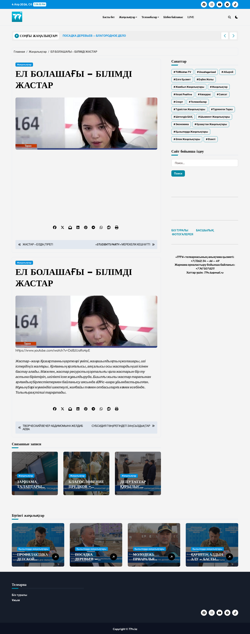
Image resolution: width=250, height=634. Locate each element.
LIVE (191, 17)
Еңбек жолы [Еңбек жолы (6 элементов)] (206, 79)
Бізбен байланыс (173, 17)
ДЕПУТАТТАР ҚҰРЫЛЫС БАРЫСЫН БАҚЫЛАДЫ (133, 489)
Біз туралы (19, 593)
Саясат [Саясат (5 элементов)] (223, 94)
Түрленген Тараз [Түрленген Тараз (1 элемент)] (223, 109)
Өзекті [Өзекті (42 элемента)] (211, 139)
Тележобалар (150, 17)
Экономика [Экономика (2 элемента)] (182, 124)
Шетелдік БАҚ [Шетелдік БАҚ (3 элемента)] (184, 116)
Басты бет (108, 17)
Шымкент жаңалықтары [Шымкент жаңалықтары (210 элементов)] (215, 116)
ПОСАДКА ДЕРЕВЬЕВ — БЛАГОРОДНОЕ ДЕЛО (88, 560)
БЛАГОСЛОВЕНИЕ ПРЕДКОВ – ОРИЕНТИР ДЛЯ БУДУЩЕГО (86, 489)
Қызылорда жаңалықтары (33, 547)
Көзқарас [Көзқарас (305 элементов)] (205, 94)
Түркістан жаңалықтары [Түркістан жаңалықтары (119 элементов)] (190, 109)
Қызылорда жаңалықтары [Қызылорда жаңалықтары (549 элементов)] (192, 131)
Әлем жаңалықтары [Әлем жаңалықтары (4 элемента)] (188, 139)
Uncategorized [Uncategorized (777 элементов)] (207, 72)
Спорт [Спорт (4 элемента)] (179, 101)
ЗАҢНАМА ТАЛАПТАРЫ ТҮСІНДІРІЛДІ (30, 486)
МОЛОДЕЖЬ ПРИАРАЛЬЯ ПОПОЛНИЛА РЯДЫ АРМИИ (145, 560)
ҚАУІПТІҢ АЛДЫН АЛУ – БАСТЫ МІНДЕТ (207, 557)
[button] (233, 35)
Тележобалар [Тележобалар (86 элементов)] (199, 101)
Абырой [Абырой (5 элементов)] (228, 72)
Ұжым (16, 598)
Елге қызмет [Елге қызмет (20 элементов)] (183, 79)
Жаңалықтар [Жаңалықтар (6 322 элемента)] (219, 86)
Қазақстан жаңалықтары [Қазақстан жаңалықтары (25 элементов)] (212, 124)
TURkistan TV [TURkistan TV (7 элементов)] (183, 72)
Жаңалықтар (128, 17)
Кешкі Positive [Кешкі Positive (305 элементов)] (184, 94)
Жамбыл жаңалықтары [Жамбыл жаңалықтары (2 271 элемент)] (190, 86)
